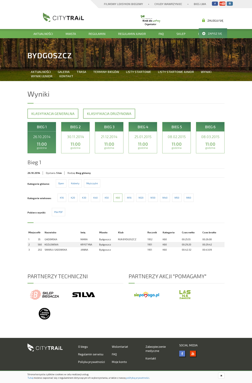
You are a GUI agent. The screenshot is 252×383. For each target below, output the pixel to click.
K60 (118, 197)
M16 (129, 197)
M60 (188, 197)
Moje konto (119, 361)
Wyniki (206, 72)
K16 (62, 197)
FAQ (161, 34)
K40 (95, 197)
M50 (177, 197)
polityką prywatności (137, 377)
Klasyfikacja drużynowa (109, 113)
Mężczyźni (92, 183)
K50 (107, 197)
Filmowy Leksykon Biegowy (123, 4)
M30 (153, 197)
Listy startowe (138, 72)
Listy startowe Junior (176, 72)
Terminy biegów (106, 72)
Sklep (180, 34)
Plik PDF (58, 212)
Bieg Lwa (200, 4)
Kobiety (75, 183)
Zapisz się (212, 33)
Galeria (64, 72)
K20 (73, 197)
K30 (84, 197)
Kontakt (66, 76)
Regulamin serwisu (90, 354)
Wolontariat (120, 346)
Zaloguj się (212, 20)
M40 (164, 197)
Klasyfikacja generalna (52, 113)
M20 (141, 197)
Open (61, 183)
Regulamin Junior (132, 34)
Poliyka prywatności (91, 361)
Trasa (81, 72)
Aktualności (43, 34)
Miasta (71, 34)
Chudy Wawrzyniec (168, 4)
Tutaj (30, 377)
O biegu (83, 346)
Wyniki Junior (41, 76)
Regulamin (96, 34)
